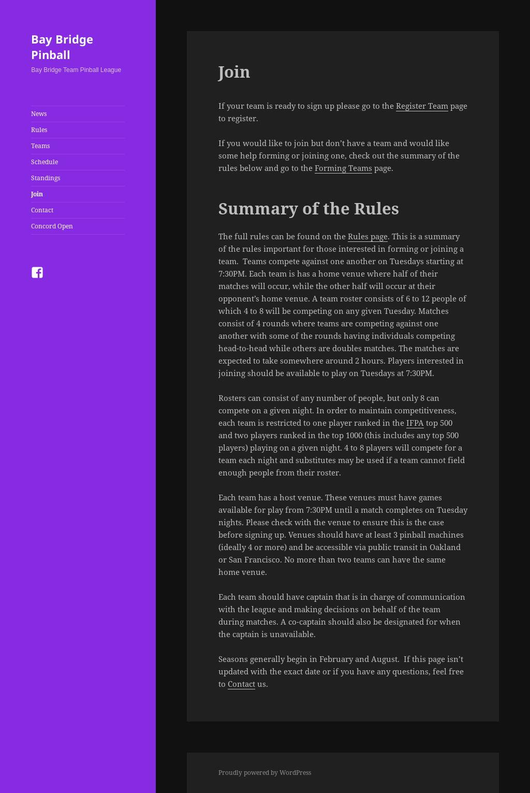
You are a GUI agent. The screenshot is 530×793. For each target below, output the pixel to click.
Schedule (44, 161)
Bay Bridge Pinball (62, 46)
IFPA (415, 422)
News (39, 113)
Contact (42, 210)
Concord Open (52, 226)
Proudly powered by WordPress (264, 772)
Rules (39, 129)
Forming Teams (343, 168)
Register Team (422, 105)
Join (37, 194)
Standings (45, 178)
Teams (40, 145)
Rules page (368, 236)
